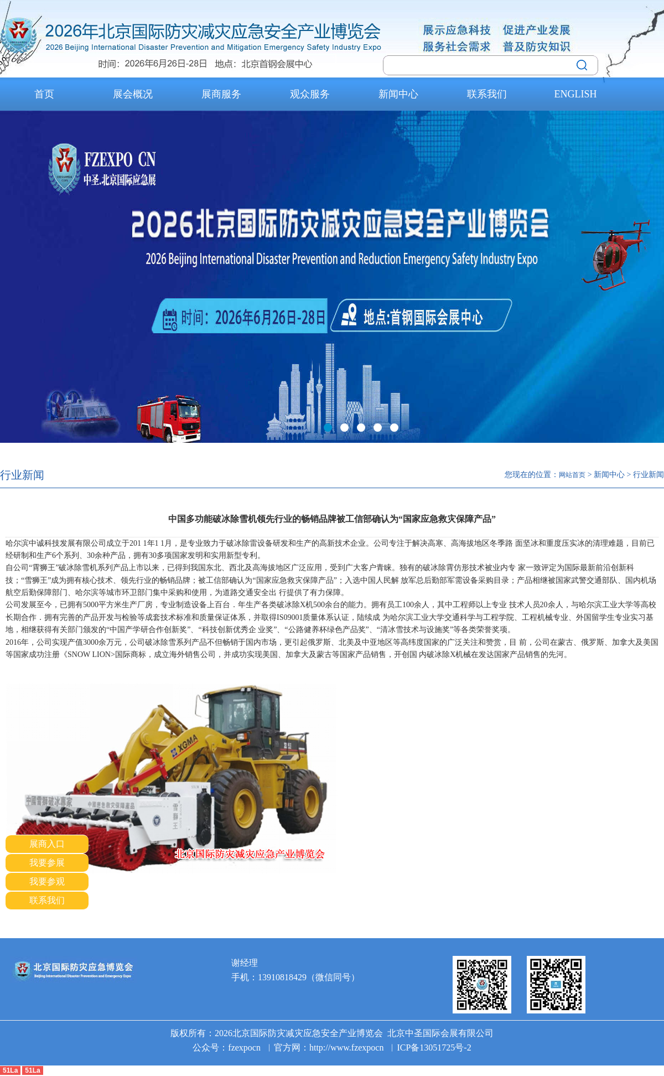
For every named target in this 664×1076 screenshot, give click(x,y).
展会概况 (133, 94)
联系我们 (487, 94)
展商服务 (221, 94)
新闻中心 (398, 94)
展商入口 (47, 844)
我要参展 (47, 862)
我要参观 (47, 881)
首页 (44, 94)
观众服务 (310, 94)
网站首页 (572, 475)
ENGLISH (575, 94)
